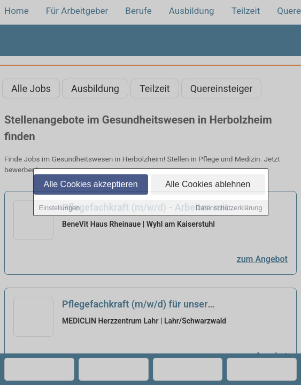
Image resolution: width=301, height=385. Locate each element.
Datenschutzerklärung (229, 209)
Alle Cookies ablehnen (207, 185)
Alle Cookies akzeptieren (90, 185)
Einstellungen (59, 209)
